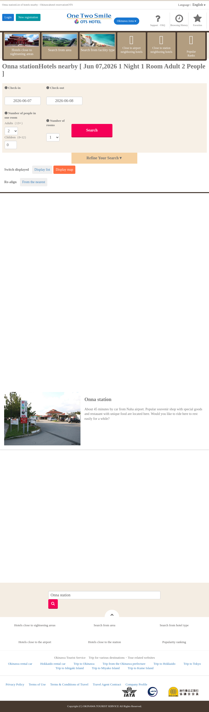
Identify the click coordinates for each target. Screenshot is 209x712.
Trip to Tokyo (192, 663)
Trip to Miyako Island (106, 668)
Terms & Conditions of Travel (69, 684)
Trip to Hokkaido (164, 663)
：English (192, 5)
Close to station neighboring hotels (161, 44)
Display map (64, 169)
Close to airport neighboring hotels (131, 44)
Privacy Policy (15, 684)
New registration (28, 17)
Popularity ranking (174, 642)
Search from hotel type (174, 625)
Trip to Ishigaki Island (70, 668)
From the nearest (33, 182)
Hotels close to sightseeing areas (22, 45)
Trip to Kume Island (140, 668)
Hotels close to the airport (35, 642)
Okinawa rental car (20, 663)
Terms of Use (37, 684)
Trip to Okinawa (84, 663)
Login (8, 17)
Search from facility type (98, 43)
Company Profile (136, 684)
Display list (42, 169)
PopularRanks (191, 45)
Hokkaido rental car (52, 663)
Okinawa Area (126, 21)
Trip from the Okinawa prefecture (124, 663)
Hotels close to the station (104, 642)
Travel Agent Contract (107, 684)
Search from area (60, 43)
